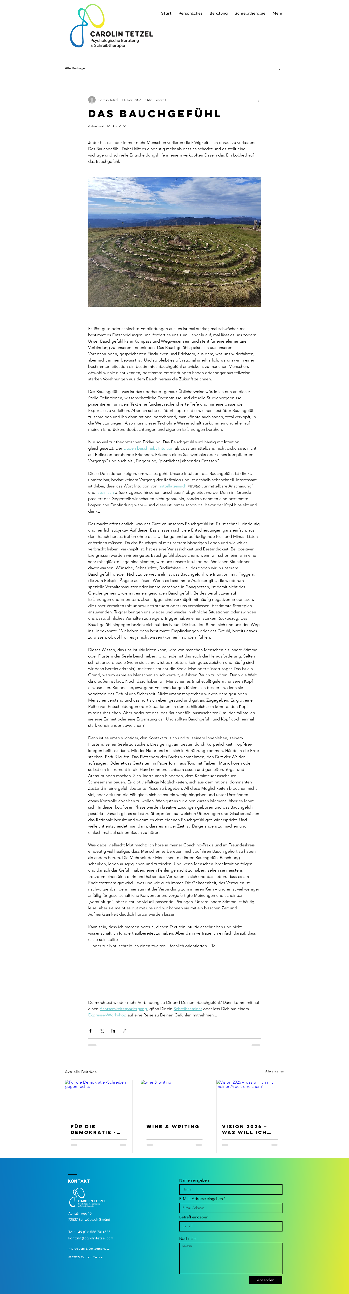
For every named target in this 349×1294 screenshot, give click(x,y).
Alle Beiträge (75, 68)
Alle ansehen (274, 1071)
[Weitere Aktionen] (258, 100)
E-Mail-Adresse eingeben (201, 1199)
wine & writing (173, 1126)
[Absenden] (265, 1280)
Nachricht (187, 1239)
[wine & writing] (174, 1099)
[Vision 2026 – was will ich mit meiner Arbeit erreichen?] (250, 1099)
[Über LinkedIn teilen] (113, 1031)
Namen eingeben (194, 1180)
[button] (278, 68)
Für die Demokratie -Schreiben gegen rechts (95, 1129)
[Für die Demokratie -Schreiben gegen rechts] (99, 1099)
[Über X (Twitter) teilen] (102, 1031)
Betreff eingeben (193, 1217)
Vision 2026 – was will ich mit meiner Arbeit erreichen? (245, 1129)
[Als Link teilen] (124, 1031)
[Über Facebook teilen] (90, 1031)
